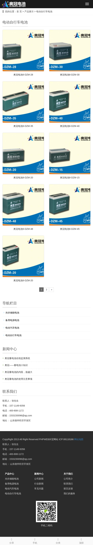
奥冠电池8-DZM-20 (23, 177)
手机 (35, 540)
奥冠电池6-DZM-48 (23, 229)
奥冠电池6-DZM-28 (23, 74)
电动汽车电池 (12, 327)
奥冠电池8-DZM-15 (70, 177)
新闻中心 (38, 473)
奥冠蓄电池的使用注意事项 (18, 379)
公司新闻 (38, 478)
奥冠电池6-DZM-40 (70, 126)
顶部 (81, 540)
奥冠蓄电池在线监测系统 (17, 358)
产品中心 (9, 473)
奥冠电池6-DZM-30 (70, 74)
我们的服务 (69, 493)
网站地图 (78, 439)
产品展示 (29, 11)
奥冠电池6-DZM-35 (23, 126)
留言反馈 (68, 488)
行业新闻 (38, 483)
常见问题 (38, 488)
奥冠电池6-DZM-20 (23, 280)
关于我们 (68, 473)
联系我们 (68, 483)
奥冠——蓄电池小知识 (16, 365)
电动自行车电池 (44, 11)
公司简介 (68, 478)
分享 (11, 540)
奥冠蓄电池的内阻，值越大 (18, 372)
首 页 (19, 11)
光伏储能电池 (12, 312)
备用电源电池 (12, 320)
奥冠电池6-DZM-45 (70, 229)
